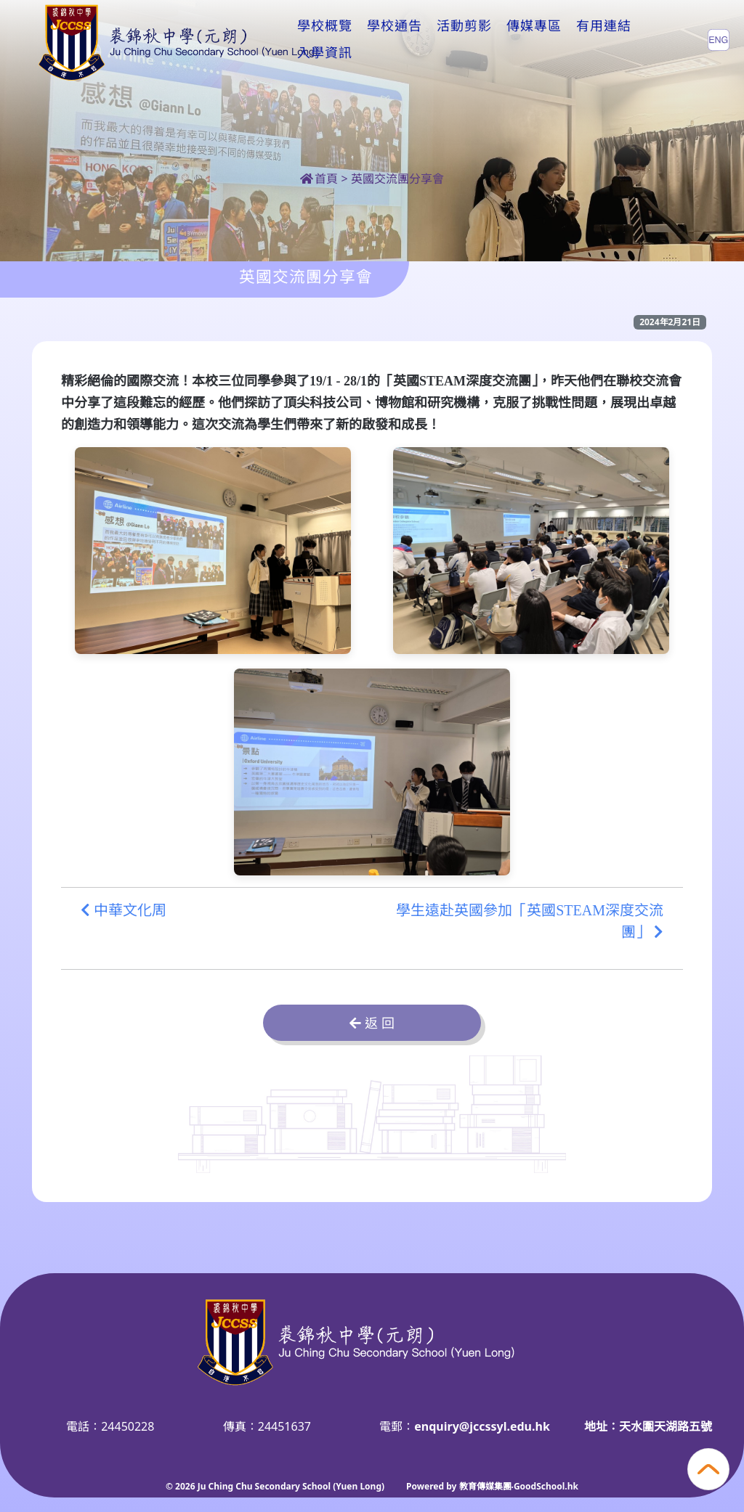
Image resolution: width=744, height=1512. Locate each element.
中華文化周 (123, 910)
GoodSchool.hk (546, 1486)
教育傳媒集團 (485, 1486)
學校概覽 (324, 39)
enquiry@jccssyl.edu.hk (482, 1426)
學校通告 (394, 39)
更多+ (598, 39)
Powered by (432, 1486)
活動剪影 (464, 39)
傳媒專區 (534, 39)
